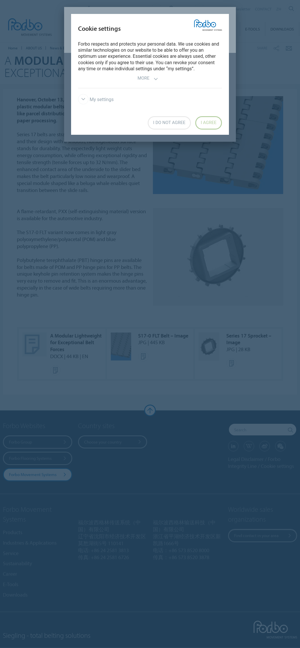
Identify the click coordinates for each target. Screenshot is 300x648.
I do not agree (169, 122)
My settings (96, 99)
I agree (208, 122)
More (148, 79)
